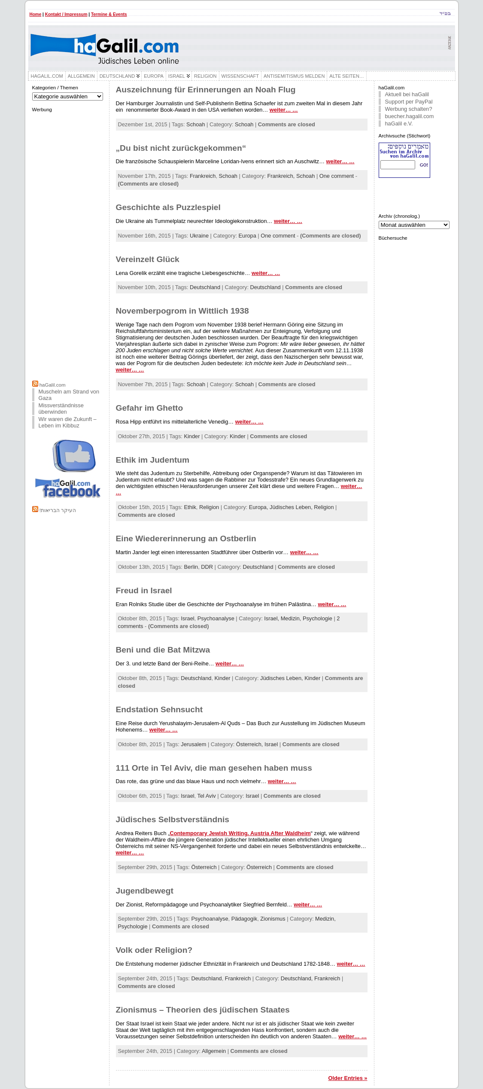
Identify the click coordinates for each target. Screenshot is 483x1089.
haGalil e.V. (399, 123)
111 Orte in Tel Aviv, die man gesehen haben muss (214, 767)
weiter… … (284, 110)
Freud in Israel (144, 590)
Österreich (203, 867)
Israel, (272, 618)
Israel (187, 618)
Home (36, 14)
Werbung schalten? (408, 109)
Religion (209, 507)
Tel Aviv (206, 796)
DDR (207, 567)
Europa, (259, 507)
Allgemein (214, 1051)
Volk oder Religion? (154, 950)
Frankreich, (281, 176)
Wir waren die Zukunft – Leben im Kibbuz (68, 422)
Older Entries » (347, 1078)
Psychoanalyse (215, 618)
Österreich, (250, 744)
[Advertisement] (68, 245)
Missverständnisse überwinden (61, 408)
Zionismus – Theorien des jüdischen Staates (203, 1009)
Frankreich (203, 176)
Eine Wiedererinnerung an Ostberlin (186, 538)
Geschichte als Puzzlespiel (168, 207)
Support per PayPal (409, 101)
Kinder (192, 436)
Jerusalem (193, 744)
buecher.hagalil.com (409, 116)
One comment (336, 176)
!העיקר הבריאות (57, 510)
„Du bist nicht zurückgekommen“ (181, 148)
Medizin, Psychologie (306, 618)
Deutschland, (297, 978)
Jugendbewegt (144, 890)
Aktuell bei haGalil (407, 94)
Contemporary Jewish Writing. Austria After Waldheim (240, 833)
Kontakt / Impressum (66, 14)
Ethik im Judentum (153, 459)
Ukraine (199, 235)
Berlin (191, 567)
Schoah (195, 124)
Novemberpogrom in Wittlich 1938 (182, 310)
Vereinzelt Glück (147, 259)
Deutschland (205, 287)
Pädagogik (244, 918)
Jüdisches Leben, (292, 507)
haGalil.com (52, 384)
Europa (247, 235)
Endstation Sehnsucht (159, 709)
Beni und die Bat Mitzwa (163, 649)
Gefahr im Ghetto (149, 407)
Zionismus (272, 918)
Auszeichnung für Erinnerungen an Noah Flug (206, 89)
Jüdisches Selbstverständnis (172, 819)
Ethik (190, 507)
